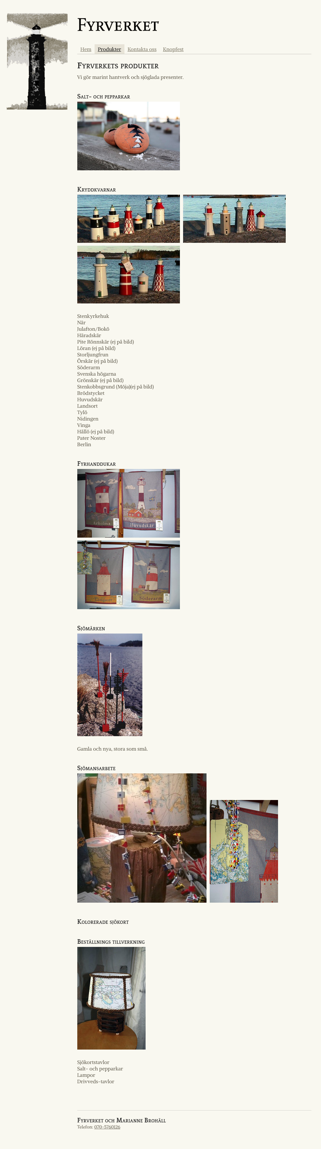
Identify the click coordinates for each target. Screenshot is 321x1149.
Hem (85, 49)
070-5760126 (107, 1127)
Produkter (109, 49)
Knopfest (173, 49)
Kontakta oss (142, 49)
